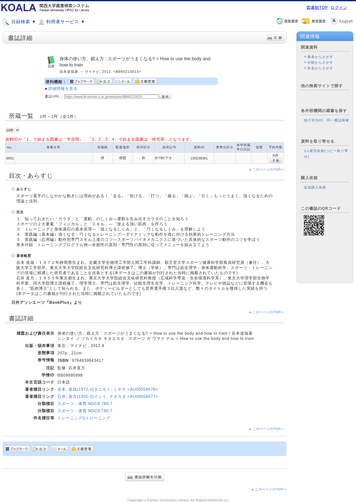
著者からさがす (320, 57)
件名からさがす (320, 68)
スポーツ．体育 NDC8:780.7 (84, 404)
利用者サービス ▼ (61, 22)
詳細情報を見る (63, 88)
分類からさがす (320, 62)
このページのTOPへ (268, 169)
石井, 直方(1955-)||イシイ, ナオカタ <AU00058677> (107, 396)
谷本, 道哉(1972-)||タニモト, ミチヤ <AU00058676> (107, 389)
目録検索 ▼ (19, 22)
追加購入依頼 (315, 187)
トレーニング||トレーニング (83, 418)
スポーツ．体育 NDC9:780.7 (84, 411)
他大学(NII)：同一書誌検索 (326, 120)
